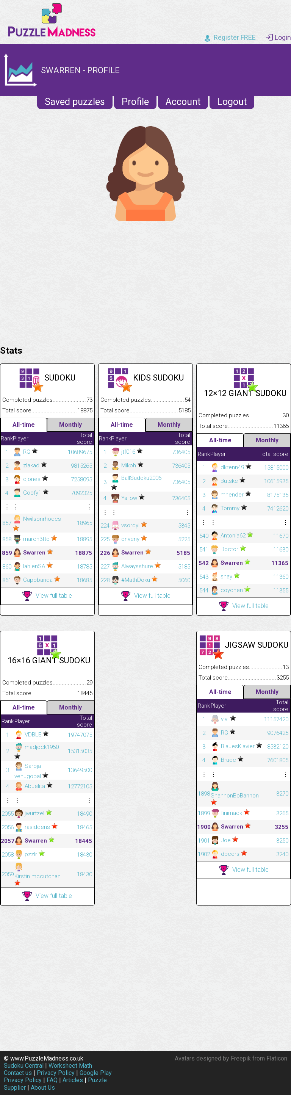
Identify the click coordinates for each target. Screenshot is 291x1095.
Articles (73, 1080)
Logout (232, 101)
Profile (135, 101)
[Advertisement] (145, 281)
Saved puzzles (75, 101)
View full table (47, 596)
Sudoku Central (24, 1065)
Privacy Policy (56, 1072)
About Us (43, 1087)
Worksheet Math (70, 1065)
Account (183, 101)
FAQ (52, 1080)
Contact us (18, 1072)
